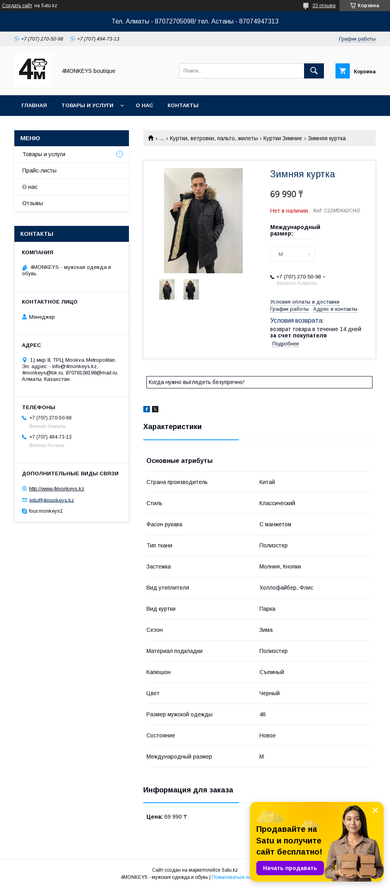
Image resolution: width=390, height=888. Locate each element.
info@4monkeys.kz (51, 500)
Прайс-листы (39, 170)
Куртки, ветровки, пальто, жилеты (214, 138)
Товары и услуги (87, 105)
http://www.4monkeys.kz (56, 489)
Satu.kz (230, 870)
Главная (34, 105)
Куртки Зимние (282, 138)
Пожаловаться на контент (241, 877)
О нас (144, 105)
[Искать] (314, 70)
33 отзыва (323, 5)
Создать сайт (17, 5)
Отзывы (32, 203)
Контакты (183, 105)
